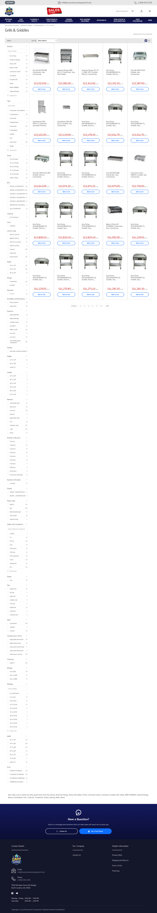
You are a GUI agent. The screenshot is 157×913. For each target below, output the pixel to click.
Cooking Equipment (39, 25)
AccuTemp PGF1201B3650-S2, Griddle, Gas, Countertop (89, 226)
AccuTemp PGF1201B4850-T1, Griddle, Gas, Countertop (113, 123)
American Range (15, 60)
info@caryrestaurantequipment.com (31, 872)
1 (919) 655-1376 (24, 880)
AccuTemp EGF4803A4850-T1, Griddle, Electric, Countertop (89, 123)
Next (107, 306)
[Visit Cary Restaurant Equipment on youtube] (17, 893)
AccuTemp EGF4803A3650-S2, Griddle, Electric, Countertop (40, 226)
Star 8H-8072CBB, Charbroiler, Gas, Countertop (113, 175)
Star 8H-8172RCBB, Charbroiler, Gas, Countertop (40, 72)
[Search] (124, 11)
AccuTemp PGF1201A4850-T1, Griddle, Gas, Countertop (138, 226)
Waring (52, 797)
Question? (10, 2)
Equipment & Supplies (26, 25)
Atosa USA (13, 64)
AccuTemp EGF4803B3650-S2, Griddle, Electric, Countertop (113, 72)
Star (24, 797)
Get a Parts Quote (95, 831)
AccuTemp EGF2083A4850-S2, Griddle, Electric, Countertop (64, 277)
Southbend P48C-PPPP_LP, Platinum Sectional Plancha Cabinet (40, 123)
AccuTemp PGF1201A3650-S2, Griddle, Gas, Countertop (138, 277)
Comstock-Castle (15, 71)
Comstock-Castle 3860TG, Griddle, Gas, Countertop (139, 175)
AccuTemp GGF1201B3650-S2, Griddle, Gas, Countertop (64, 226)
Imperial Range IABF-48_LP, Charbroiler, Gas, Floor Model (66, 72)
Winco (62, 797)
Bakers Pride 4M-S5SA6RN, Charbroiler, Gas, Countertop (114, 226)
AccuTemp (13, 56)
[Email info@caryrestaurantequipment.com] (74, 2)
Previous (74, 306)
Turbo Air (30, 797)
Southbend (18, 797)
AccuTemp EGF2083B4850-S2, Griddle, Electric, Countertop (89, 175)
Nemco (10, 797)
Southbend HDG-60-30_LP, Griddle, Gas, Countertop (64, 123)
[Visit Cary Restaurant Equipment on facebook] (12, 893)
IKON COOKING (14, 87)
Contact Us (61, 831)
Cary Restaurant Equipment (12, 25)
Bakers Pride (13, 67)
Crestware (13, 75)
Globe (11, 83)
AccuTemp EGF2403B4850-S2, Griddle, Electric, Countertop (64, 175)
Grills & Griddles (50, 25)
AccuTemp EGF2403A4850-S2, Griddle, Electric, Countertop (89, 277)
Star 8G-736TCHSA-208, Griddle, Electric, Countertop (41, 175)
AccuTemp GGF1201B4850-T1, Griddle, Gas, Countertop (138, 123)
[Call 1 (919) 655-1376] (143, 2)
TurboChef (39, 797)
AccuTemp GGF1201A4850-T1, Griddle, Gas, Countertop (40, 277)
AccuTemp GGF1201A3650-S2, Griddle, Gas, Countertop (113, 277)
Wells (58, 797)
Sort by (34, 40)
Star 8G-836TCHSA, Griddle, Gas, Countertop (138, 72)
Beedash (61, 909)
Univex (46, 797)
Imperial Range (14, 91)
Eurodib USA (13, 79)
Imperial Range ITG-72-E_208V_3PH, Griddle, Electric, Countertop (90, 72)
